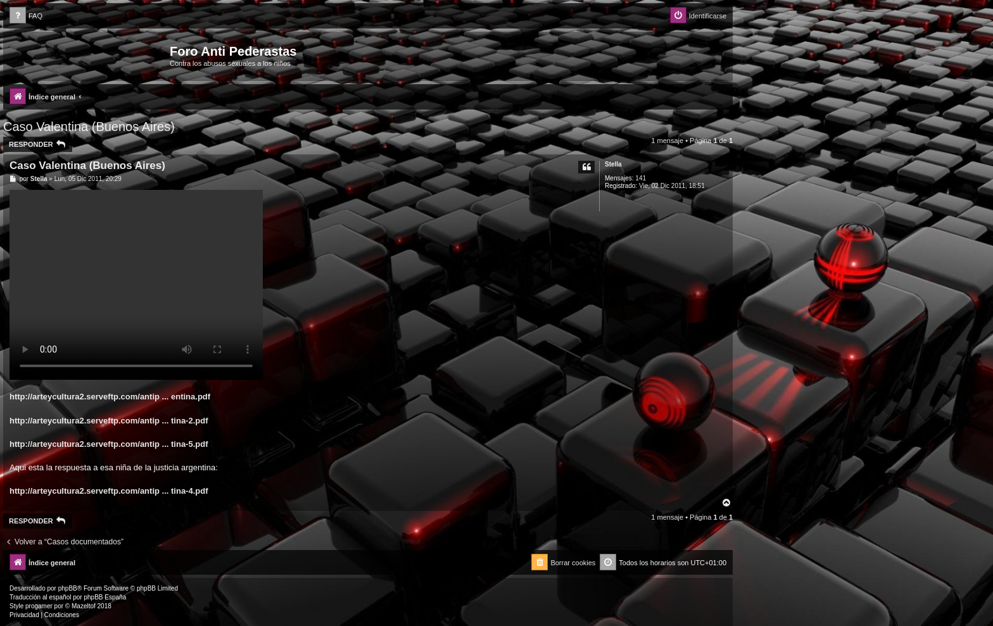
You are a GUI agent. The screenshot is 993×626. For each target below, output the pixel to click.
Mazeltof (84, 606)
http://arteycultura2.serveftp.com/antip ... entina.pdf (109, 396)
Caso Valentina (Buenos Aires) (89, 127)
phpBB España (105, 597)
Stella (613, 164)
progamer (39, 606)
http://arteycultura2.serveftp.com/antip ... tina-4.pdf (108, 491)
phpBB (67, 588)
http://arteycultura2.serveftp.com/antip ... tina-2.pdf (108, 420)
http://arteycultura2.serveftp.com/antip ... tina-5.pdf (108, 444)
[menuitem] (25, 16)
